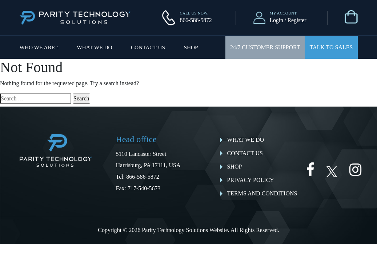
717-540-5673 (144, 188)
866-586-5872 (196, 20)
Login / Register (288, 20)
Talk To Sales (331, 47)
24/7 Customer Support (265, 47)
